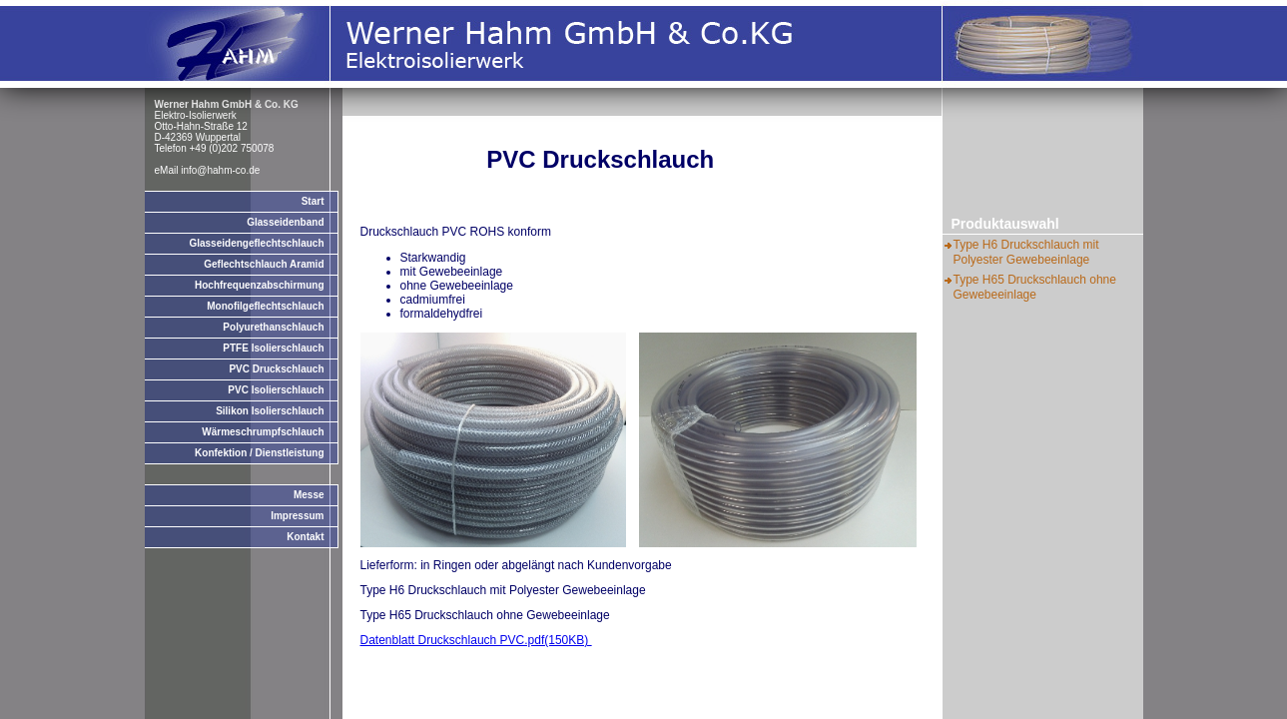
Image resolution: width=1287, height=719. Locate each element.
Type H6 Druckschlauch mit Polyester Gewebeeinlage (1026, 252)
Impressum (297, 515)
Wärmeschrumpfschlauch (262, 431)
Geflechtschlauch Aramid (263, 264)
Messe (309, 494)
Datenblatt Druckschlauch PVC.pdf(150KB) (476, 640)
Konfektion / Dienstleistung (259, 452)
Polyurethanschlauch (273, 327)
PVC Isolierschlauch (275, 389)
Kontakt (305, 536)
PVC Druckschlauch (276, 368)
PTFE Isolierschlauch (273, 348)
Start (313, 201)
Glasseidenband (285, 222)
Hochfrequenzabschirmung (259, 285)
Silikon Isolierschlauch (269, 410)
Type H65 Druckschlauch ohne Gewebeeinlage (1035, 287)
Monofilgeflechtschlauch (265, 306)
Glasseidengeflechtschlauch (256, 243)
